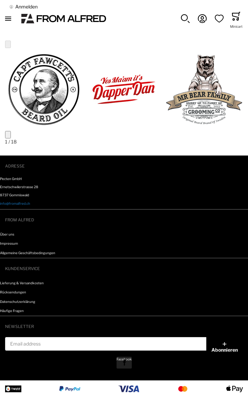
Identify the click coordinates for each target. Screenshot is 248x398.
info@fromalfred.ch (15, 203)
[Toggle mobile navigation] (8, 18)
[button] (185, 18)
